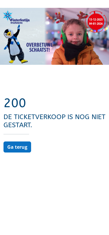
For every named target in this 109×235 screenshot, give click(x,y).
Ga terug (17, 147)
